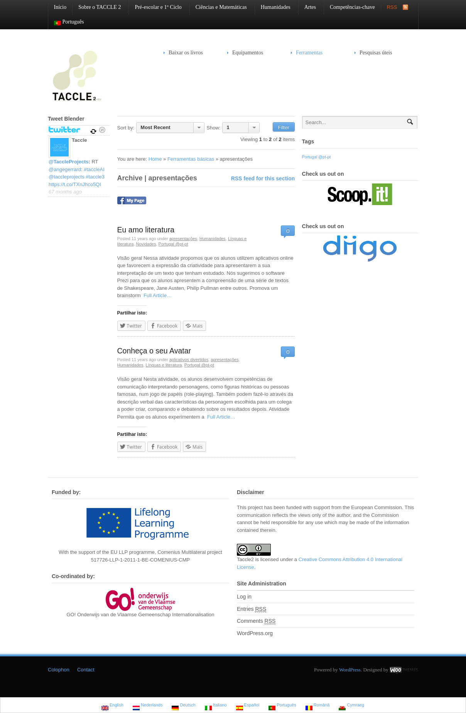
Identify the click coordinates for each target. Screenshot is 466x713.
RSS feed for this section (263, 178)
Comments (256, 621)
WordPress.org (255, 633)
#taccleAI (94, 169)
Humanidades (272, 7)
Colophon (58, 670)
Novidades (146, 244)
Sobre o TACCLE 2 (97, 7)
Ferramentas (306, 52)
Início (60, 7)
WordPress (350, 670)
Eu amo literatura (146, 229)
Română (318, 706)
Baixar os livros (186, 52)
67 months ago (65, 192)
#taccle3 (95, 177)
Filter (283, 127)
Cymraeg (351, 706)
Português (66, 22)
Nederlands (147, 706)
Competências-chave (352, 7)
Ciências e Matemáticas (218, 7)
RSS (392, 7)
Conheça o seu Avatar (154, 350)
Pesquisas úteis (376, 52)
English (112, 706)
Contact (86, 670)
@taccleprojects (66, 177)
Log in (244, 597)
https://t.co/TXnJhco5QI (75, 184)
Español (248, 706)
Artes (307, 7)
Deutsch (183, 706)
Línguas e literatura (164, 365)
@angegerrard (65, 169)
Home (155, 159)
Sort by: (126, 128)
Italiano (216, 706)
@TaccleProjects (69, 162)
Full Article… (156, 295)
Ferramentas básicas (190, 159)
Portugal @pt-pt (173, 244)
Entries (251, 609)
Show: (213, 128)
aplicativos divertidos (189, 359)
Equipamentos (245, 52)
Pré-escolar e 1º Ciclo (155, 7)
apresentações (183, 238)
